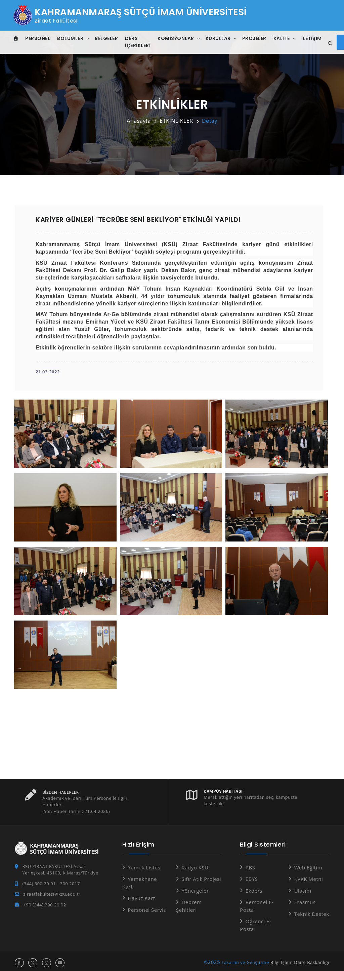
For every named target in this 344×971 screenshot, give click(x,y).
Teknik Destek (311, 910)
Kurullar (218, 38)
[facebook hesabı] (19, 960)
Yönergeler (195, 887)
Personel (38, 38)
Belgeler (107, 38)
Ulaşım (302, 887)
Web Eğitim (308, 864)
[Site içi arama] (329, 43)
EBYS (252, 875)
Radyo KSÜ (194, 864)
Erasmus (305, 899)
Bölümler (71, 38)
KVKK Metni (308, 875)
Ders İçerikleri (138, 42)
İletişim (312, 38)
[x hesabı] (33, 960)
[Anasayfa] (16, 38)
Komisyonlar (176, 38)
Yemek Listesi (145, 864)
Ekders (254, 887)
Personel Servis (147, 906)
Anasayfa (139, 120)
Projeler (255, 38)
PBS (250, 864)
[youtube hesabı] (60, 960)
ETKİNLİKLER (176, 120)
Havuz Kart (141, 895)
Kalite (282, 38)
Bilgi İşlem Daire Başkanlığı (299, 959)
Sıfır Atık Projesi (201, 875)
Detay (209, 120)
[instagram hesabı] (46, 960)
